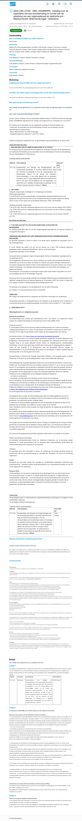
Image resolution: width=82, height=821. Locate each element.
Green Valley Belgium (16, 818)
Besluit (30, 30)
